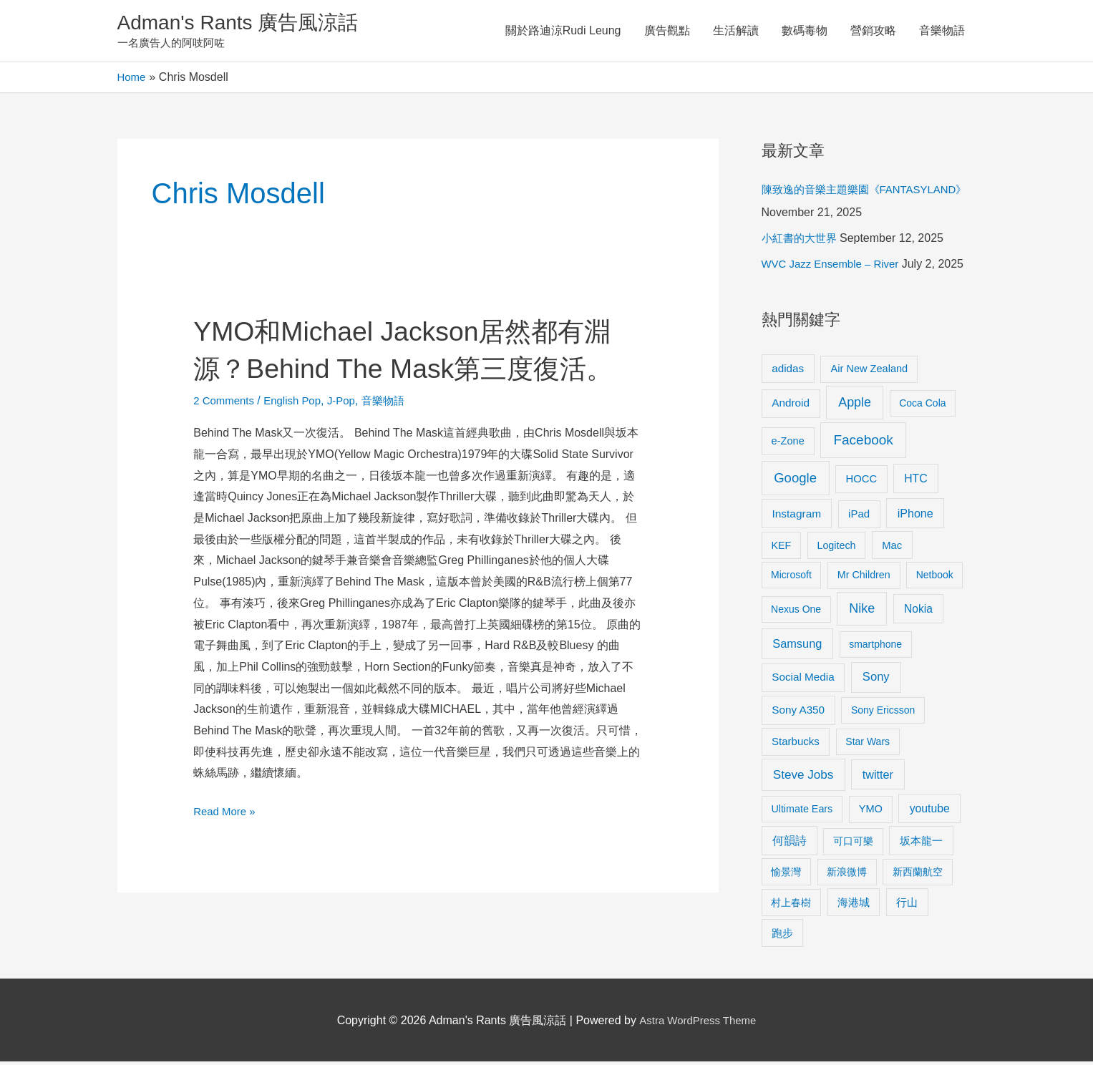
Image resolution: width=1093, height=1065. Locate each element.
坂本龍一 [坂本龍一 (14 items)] (921, 844)
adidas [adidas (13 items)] (788, 371)
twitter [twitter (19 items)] (878, 777)
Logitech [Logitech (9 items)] (836, 548)
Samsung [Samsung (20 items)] (797, 647)
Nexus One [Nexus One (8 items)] (796, 612)
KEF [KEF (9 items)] (781, 548)
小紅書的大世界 (802, 241)
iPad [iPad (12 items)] (859, 517)
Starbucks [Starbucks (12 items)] (796, 745)
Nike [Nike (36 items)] (862, 612)
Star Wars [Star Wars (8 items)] (867, 745)
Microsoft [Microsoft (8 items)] (791, 578)
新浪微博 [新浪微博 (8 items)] (847, 874)
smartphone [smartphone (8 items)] (875, 647)
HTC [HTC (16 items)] (915, 481)
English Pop (298, 440)
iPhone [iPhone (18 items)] (915, 516)
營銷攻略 (873, 32)
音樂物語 (942, 32)
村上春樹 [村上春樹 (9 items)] (791, 905)
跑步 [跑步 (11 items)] (782, 936)
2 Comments (225, 440)
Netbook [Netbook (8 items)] (934, 578)
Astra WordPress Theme (697, 1023)
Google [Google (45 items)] (795, 480)
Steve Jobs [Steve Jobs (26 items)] (803, 777)
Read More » (226, 850)
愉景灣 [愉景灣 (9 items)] (786, 874)
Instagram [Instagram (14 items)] (796, 517)
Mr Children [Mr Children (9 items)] (863, 578)
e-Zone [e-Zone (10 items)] (788, 443)
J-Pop (351, 440)
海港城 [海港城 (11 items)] (853, 905)
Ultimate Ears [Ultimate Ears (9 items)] (801, 811)
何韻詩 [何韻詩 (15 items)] (789, 844)
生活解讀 (736, 32)
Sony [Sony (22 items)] (876, 680)
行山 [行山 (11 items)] (907, 905)
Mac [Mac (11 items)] (892, 548)
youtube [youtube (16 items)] (930, 811)
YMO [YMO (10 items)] (871, 811)
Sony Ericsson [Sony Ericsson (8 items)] (883, 713)
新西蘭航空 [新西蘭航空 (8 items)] (918, 874)
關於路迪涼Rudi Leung (563, 32)
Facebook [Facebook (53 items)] (863, 442)
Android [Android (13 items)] (791, 406)
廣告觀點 (667, 32)
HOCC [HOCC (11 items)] (861, 481)
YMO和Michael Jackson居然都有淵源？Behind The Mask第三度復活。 (404, 371)
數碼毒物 (804, 32)
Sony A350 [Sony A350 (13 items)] (798, 713)
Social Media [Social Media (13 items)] (803, 680)
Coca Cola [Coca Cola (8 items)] (922, 406)
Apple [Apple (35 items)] (854, 406)
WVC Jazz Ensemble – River (835, 267)
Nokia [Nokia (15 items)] (918, 612)
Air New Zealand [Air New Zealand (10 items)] (869, 371)
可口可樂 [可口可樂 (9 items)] (853, 844)
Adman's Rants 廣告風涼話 (246, 24)
